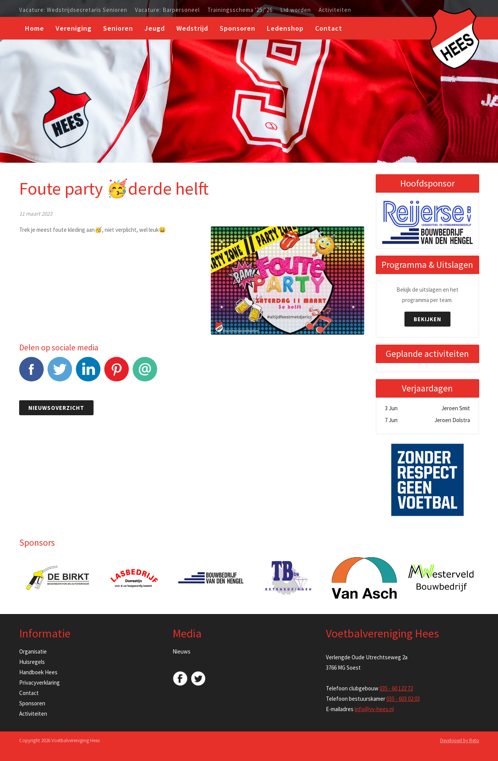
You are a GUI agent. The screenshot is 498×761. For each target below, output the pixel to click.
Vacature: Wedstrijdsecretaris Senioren (73, 10)
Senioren (118, 28)
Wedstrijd (192, 28)
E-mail (145, 373)
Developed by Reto (459, 740)
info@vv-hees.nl (374, 709)
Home (34, 28)
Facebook (31, 373)
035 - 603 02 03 (403, 698)
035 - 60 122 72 (396, 688)
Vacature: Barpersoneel (167, 10)
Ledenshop (285, 28)
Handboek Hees (38, 672)
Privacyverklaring (39, 682)
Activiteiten (335, 10)
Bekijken (427, 319)
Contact (328, 28)
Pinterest (116, 373)
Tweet (60, 373)
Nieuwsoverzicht (56, 407)
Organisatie (33, 651)
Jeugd (155, 28)
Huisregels (32, 661)
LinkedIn (88, 373)
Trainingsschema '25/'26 (240, 10)
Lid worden (295, 10)
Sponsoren (237, 28)
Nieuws (182, 651)
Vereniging (74, 28)
